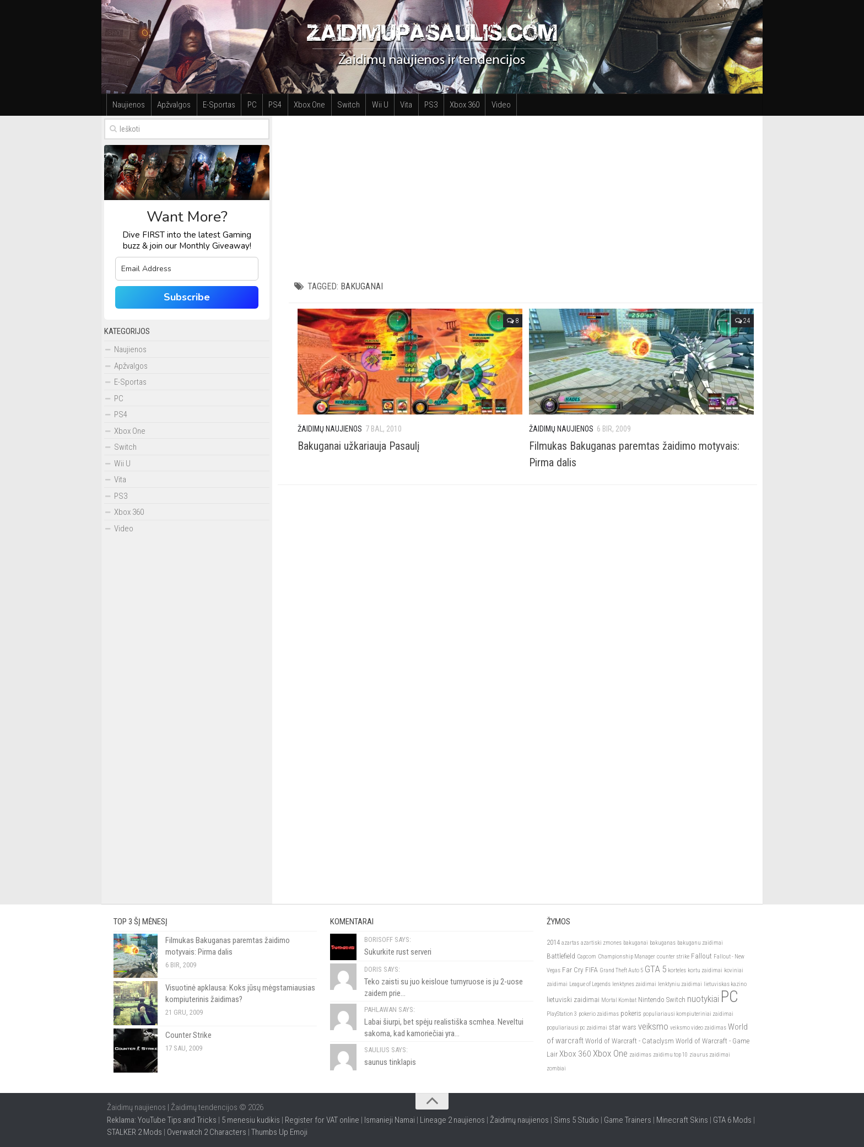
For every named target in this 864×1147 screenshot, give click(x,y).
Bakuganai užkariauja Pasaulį (359, 446)
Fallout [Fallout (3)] (701, 956)
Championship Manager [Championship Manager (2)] (626, 956)
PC (250, 105)
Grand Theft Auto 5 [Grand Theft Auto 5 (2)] (621, 970)
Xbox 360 (460, 105)
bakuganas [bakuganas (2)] (663, 943)
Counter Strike (188, 1036)
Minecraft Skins (682, 1120)
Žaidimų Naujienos (330, 428)
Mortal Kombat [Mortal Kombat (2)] (618, 1000)
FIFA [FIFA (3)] (591, 970)
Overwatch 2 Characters (206, 1133)
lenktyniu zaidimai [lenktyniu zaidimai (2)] (680, 984)
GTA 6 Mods (732, 1120)
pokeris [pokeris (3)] (630, 1013)
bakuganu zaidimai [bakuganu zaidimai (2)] (700, 943)
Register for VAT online (322, 1120)
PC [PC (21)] (729, 997)
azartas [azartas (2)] (570, 943)
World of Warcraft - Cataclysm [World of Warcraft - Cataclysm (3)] (629, 1041)
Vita (403, 105)
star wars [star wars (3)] (622, 1028)
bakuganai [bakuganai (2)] (635, 943)
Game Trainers (627, 1120)
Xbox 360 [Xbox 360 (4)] (575, 1054)
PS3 (427, 105)
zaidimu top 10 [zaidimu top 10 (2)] (670, 1055)
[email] (186, 269)
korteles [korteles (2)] (677, 970)
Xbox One (307, 105)
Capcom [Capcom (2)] (586, 956)
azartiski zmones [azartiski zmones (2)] (601, 943)
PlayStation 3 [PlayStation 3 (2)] (562, 1013)
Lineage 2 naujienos (452, 1120)
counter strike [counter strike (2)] (673, 956)
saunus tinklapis (390, 1063)
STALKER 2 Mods (134, 1133)
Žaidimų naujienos (519, 1120)
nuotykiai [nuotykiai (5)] (703, 999)
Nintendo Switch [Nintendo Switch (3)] (661, 1000)
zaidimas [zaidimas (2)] (640, 1055)
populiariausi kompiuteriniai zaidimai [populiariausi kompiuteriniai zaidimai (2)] (688, 1013)
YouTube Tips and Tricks (177, 1120)
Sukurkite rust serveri (397, 952)
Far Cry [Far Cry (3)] (573, 970)
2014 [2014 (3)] (553, 943)
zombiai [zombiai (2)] (556, 1068)
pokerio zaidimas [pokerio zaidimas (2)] (599, 1013)
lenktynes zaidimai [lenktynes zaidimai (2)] (634, 984)
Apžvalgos (173, 105)
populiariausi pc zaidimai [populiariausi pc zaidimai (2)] (577, 1028)
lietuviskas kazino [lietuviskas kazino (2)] (725, 984)
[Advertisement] (526, 193)
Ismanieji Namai (389, 1120)
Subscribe (187, 297)
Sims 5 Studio (576, 1120)
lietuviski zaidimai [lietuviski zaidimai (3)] (573, 1000)
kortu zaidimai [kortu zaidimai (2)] (705, 970)
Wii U (377, 105)
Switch (345, 105)
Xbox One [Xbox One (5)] (610, 1053)
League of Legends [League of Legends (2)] (590, 984)
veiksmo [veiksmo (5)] (653, 1026)
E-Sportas (218, 105)
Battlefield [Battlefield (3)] (561, 956)
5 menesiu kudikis (251, 1120)
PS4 (273, 105)
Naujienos (128, 105)
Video (496, 105)
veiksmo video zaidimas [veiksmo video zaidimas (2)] (698, 1028)
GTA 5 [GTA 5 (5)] (655, 969)
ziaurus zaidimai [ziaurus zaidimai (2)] (709, 1055)
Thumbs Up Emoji (279, 1133)
